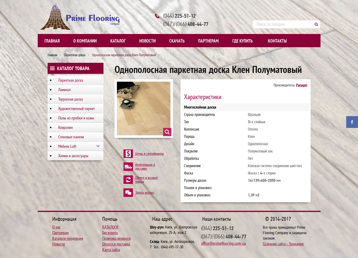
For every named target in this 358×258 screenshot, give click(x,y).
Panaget (301, 85)
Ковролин (65, 127)
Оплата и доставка (116, 244)
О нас (56, 227)
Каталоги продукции (67, 238)
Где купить (242, 41)
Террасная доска (70, 99)
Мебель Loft (67, 146)
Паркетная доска (74, 55)
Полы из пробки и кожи (76, 118)
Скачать (177, 41)
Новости (147, 41)
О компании (85, 41)
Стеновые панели (71, 137)
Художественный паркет (76, 108)
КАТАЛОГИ (110, 227)
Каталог (118, 41)
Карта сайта (111, 249)
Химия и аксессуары (73, 155)
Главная (52, 41)
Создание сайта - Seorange (283, 243)
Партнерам (208, 41)
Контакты (277, 41)
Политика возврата (116, 238)
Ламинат (64, 89)
